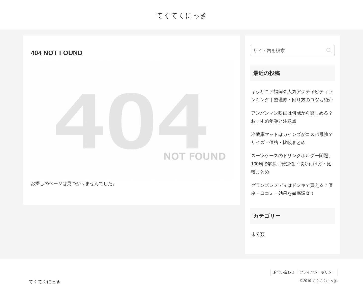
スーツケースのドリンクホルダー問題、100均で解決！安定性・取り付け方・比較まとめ (292, 163)
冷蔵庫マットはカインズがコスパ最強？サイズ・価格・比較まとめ (292, 138)
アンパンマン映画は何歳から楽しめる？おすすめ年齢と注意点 (292, 117)
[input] (292, 50)
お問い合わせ (283, 272)
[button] (329, 51)
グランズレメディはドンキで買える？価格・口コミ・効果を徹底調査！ (292, 189)
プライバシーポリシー (317, 272)
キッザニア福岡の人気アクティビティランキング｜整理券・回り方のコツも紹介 (292, 95)
